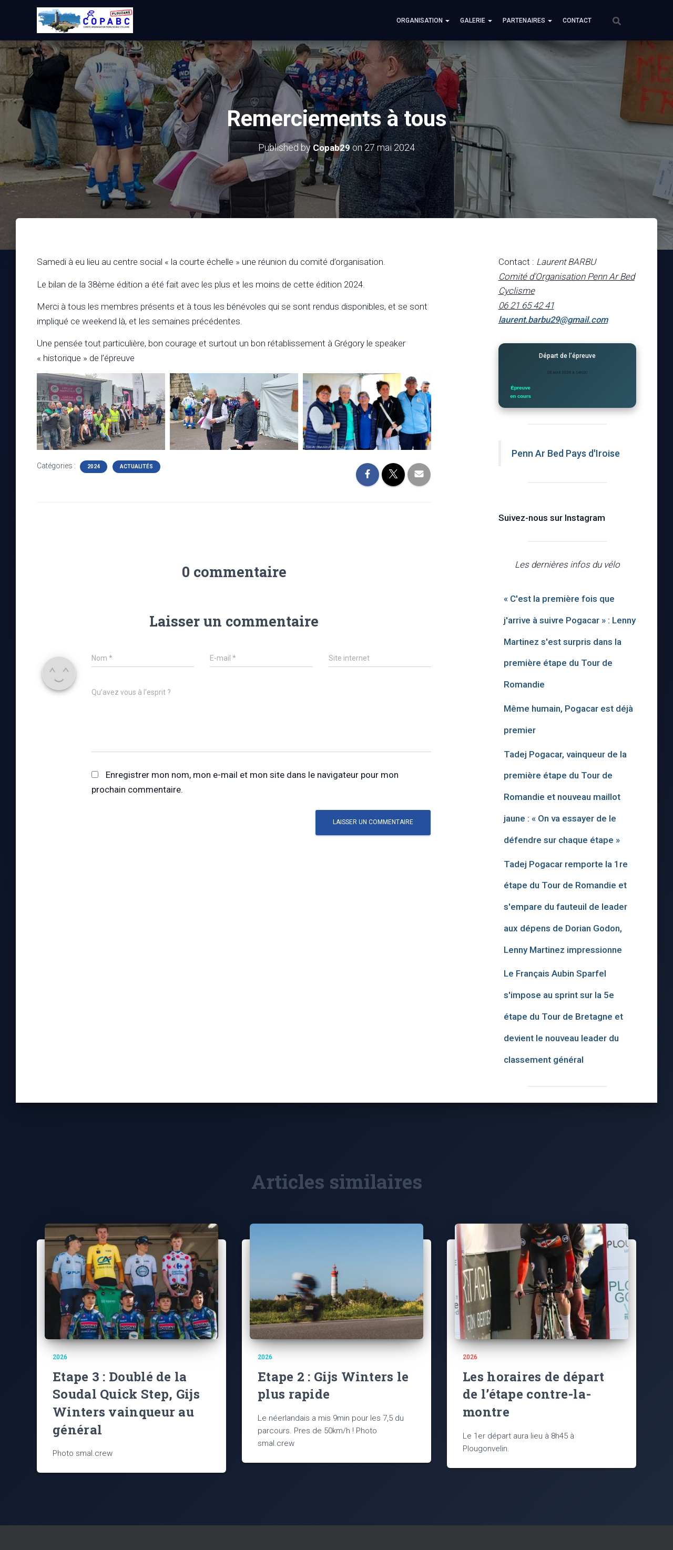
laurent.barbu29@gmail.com (555, 319)
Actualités (136, 466)
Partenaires (527, 20)
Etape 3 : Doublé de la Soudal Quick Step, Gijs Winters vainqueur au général (126, 1403)
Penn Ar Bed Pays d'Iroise (566, 452)
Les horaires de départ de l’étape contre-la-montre (534, 1394)
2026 (60, 1357)
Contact (577, 20)
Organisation (423, 20)
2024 (93, 466)
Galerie (476, 20)
